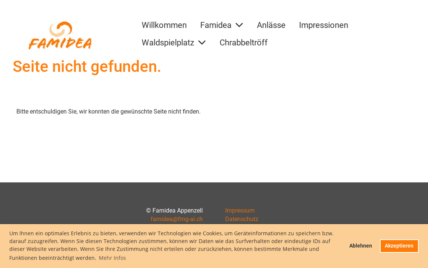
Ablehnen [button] (360, 246)
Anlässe (271, 25)
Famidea (221, 25)
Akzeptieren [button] (399, 246)
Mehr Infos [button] (112, 257)
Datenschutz (241, 219)
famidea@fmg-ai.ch (177, 219)
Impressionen (323, 25)
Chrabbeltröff (244, 42)
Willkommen (164, 25)
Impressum (240, 210)
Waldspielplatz (174, 42)
